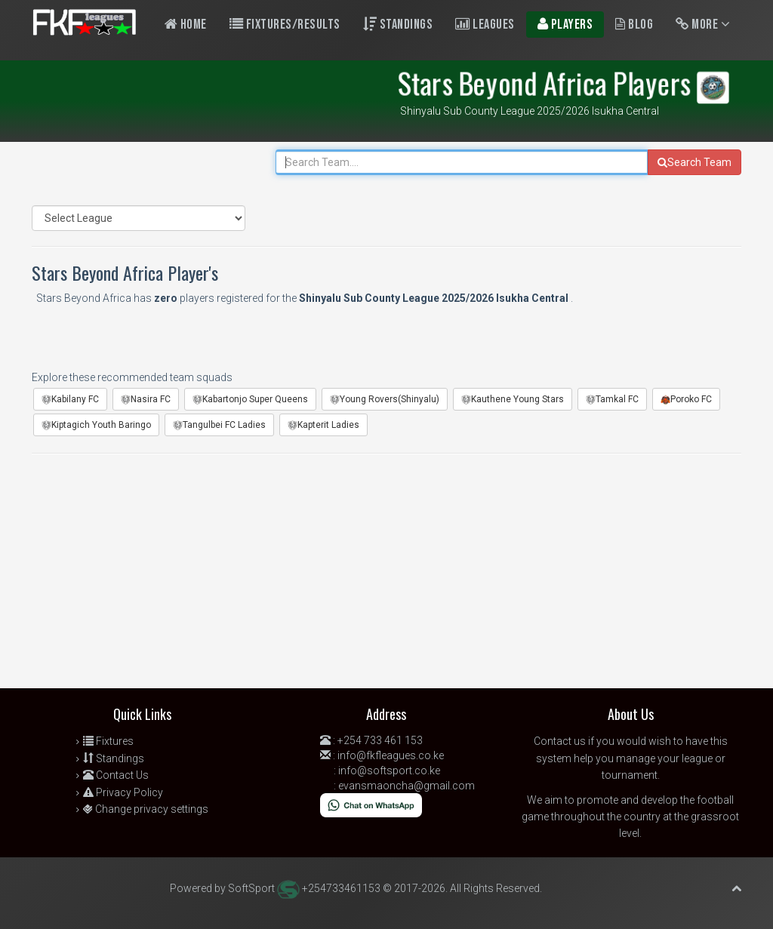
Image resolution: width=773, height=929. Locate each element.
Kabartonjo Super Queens (250, 399)
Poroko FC (686, 399)
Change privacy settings (145, 809)
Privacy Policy (123, 792)
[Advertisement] (386, 575)
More (703, 24)
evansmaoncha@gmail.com (406, 786)
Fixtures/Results (284, 24)
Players (565, 24)
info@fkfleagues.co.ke (390, 755)
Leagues (485, 24)
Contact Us (116, 775)
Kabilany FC (70, 399)
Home (186, 24)
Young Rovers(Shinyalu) (384, 399)
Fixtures (108, 741)
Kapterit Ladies (323, 425)
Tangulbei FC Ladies (219, 425)
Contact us (560, 741)
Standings (398, 24)
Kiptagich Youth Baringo (96, 425)
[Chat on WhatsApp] (371, 804)
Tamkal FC (612, 399)
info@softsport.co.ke (389, 770)
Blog (634, 24)
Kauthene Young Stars (512, 399)
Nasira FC (146, 399)
